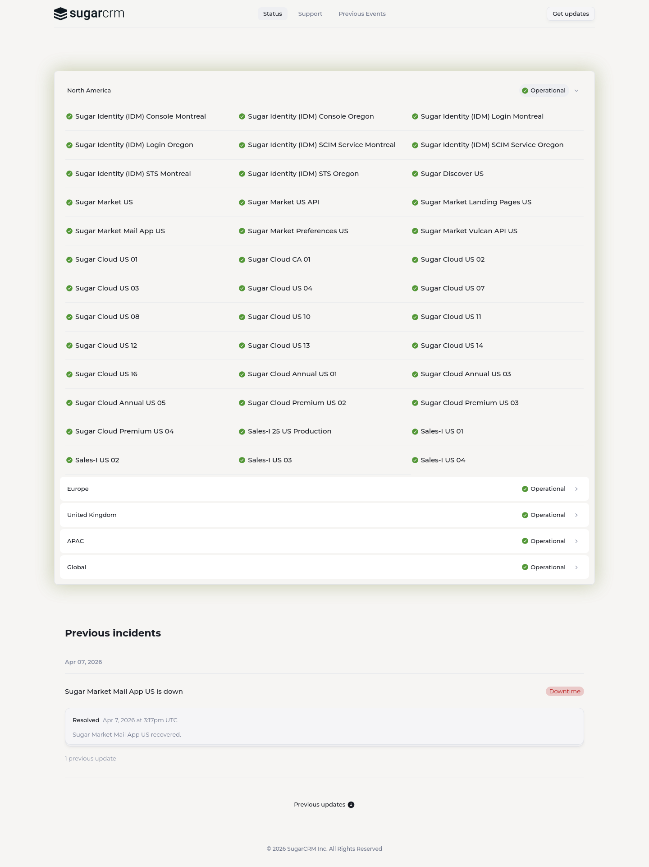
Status (272, 13)
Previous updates (324, 805)
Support (310, 13)
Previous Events (361, 13)
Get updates (571, 13)
